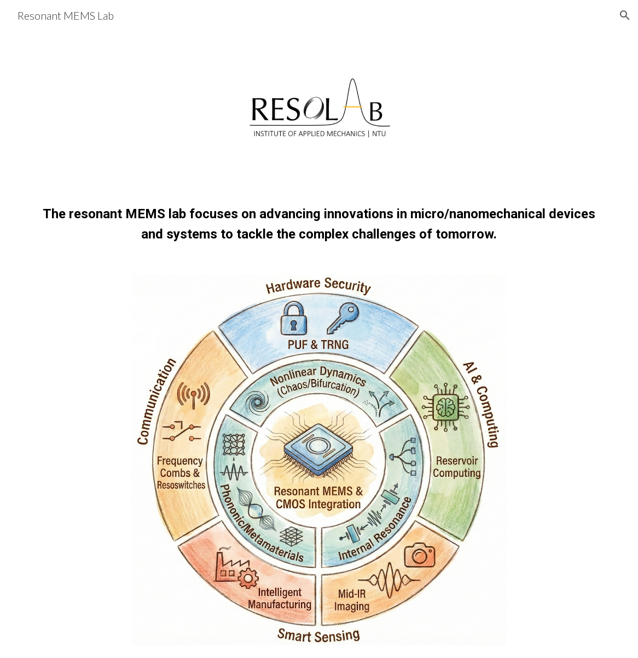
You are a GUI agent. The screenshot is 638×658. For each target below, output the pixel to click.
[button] (625, 15)
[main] (318, 223)
